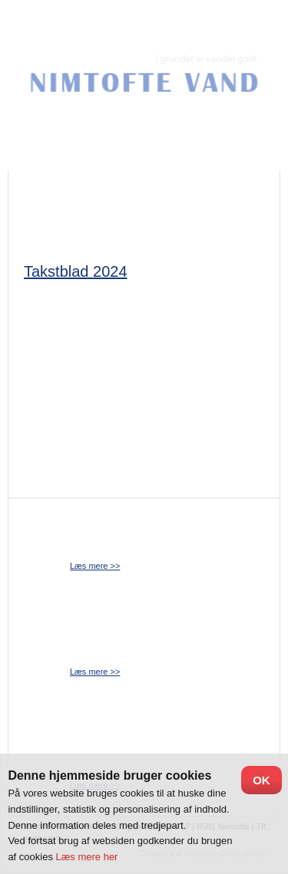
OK (261, 780)
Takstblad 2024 (75, 271)
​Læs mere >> (95, 565)
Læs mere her (87, 857)
